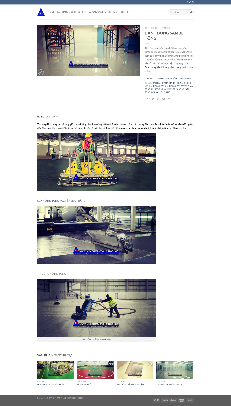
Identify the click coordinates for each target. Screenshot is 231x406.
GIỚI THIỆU (54, 12)
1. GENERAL (165, 28)
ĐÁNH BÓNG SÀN (156, 86)
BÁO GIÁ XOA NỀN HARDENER (166, 83)
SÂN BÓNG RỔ (84, 384)
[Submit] (190, 11)
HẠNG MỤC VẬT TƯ (97, 12)
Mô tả (40, 117)
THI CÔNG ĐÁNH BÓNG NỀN (96, 339)
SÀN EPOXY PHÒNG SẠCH (169, 384)
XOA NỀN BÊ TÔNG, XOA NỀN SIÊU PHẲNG (61, 200)
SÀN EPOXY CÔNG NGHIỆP (50, 384)
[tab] (40, 117)
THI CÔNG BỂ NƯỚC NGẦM (130, 384)
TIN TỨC (114, 11)
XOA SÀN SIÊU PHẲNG (160, 92)
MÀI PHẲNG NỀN (171, 89)
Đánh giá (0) (52, 117)
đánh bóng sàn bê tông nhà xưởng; (150, 127)
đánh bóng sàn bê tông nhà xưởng (163, 67)
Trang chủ (151, 28)
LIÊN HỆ (124, 12)
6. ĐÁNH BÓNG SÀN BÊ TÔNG (178, 78)
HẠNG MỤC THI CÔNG (74, 11)
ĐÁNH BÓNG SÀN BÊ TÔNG (177, 86)
